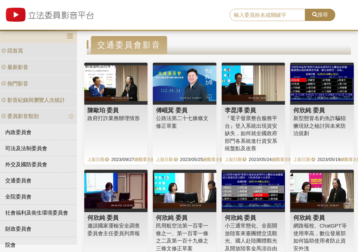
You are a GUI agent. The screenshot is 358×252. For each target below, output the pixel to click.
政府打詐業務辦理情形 (113, 118)
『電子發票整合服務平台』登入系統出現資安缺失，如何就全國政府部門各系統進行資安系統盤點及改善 (251, 133)
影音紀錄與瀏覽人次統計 (33, 100)
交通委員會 (18, 180)
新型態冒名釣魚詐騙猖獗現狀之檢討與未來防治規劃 (319, 125)
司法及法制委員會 (26, 148)
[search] (267, 15)
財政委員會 (18, 229)
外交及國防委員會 (26, 164)
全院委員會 (18, 197)
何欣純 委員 (309, 110)
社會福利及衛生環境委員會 (36, 213)
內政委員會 (18, 132)
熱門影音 (14, 83)
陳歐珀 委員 (103, 110)
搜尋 (320, 15)
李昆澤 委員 (240, 110)
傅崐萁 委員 (171, 110)
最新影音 (14, 67)
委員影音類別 (20, 116)
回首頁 (12, 51)
